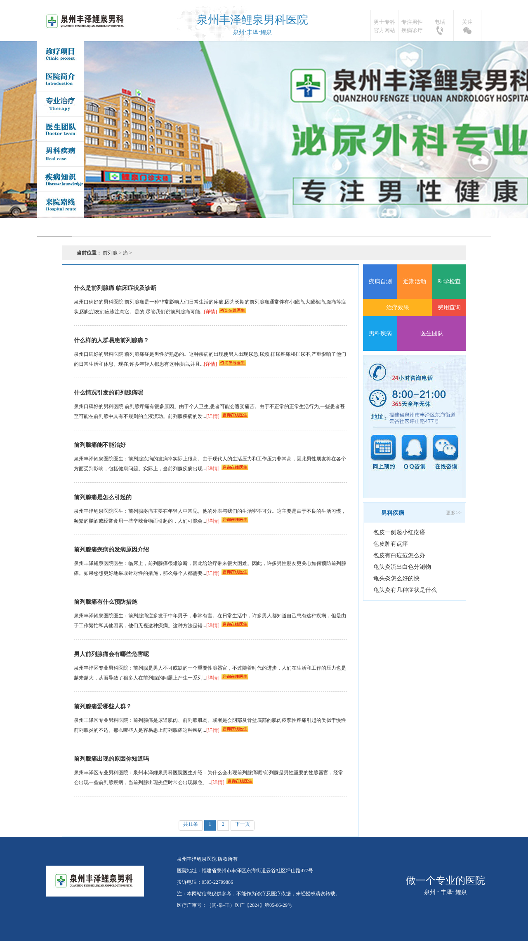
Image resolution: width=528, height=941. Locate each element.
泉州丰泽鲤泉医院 (86, 21)
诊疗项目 (60, 53)
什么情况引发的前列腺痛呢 (108, 393)
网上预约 (383, 452)
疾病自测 (380, 281)
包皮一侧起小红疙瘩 (399, 532)
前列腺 (110, 253)
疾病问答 (60, 179)
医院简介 (60, 78)
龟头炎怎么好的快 (396, 578)
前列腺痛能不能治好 (100, 445)
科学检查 (449, 281)
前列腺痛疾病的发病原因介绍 (111, 549)
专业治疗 (60, 103)
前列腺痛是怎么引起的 (103, 497)
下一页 (242, 824)
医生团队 (60, 129)
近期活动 (414, 281)
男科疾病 (60, 154)
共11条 (190, 824)
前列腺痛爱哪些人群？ (103, 706)
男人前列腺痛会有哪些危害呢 (111, 654)
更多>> (454, 513)
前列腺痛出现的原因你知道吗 (111, 759)
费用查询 (449, 307)
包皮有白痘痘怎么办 (399, 555)
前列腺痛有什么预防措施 (105, 602)
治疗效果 (397, 307)
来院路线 (60, 204)
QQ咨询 (414, 452)
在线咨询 (445, 452)
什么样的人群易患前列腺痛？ (111, 340)
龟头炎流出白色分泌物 (402, 567)
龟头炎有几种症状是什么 (405, 590)
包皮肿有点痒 (390, 544)
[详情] (210, 312)
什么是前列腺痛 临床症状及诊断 (115, 288)
